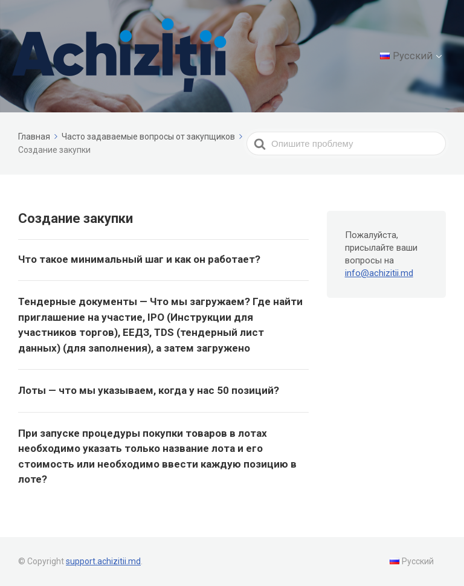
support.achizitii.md (103, 561)
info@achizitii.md (379, 273)
